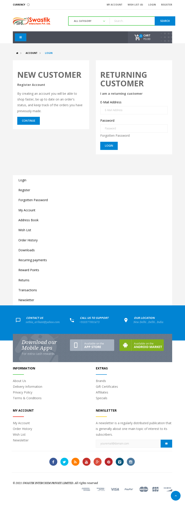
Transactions (27, 290)
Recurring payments (32, 260)
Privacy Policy (22, 392)
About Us (19, 381)
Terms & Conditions (27, 398)
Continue (28, 121)
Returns (23, 280)
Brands (101, 381)
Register (24, 190)
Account (31, 53)
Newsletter (26, 300)
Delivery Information (27, 386)
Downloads (26, 250)
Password (107, 120)
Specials (101, 398)
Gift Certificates (107, 386)
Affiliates (102, 392)
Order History (28, 240)
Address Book (28, 220)
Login (48, 53)
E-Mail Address (110, 102)
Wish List (24, 230)
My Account (26, 210)
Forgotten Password (115, 135)
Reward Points (28, 270)
